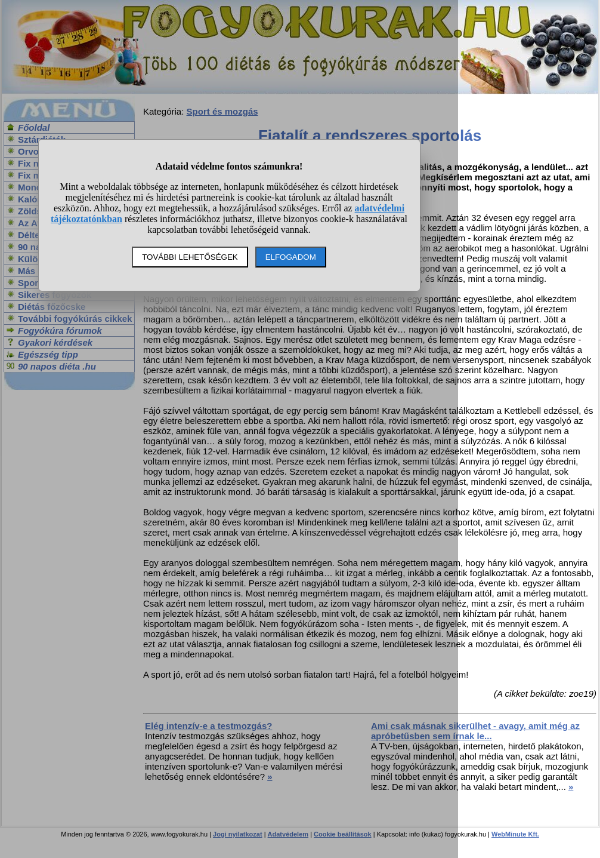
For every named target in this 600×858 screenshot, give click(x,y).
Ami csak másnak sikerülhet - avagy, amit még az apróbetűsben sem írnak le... (475, 731)
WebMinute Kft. (515, 834)
